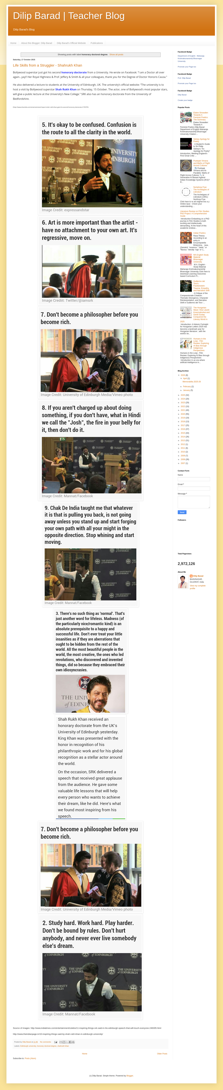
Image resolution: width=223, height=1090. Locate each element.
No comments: (46, 1042)
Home (13, 43)
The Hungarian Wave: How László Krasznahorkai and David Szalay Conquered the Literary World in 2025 (195, 315)
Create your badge (185, 100)
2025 (183, 395)
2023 (183, 402)
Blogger (130, 1076)
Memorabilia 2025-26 (192, 382)
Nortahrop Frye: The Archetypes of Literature (201, 189)
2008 (183, 459)
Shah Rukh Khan (66, 89)
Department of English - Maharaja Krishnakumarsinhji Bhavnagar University (191, 58)
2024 (183, 399)
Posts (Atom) (30, 1058)
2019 (183, 418)
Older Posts (162, 1054)
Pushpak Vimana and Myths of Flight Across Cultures (201, 163)
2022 (183, 406)
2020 (183, 414)
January (187, 390)
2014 (183, 437)
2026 (183, 375)
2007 (183, 463)
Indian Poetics (199, 233)
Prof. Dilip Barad (184, 78)
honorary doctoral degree (47, 1046)
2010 (183, 452)
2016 (183, 429)
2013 (183, 440)
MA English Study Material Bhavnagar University (201, 258)
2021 (183, 410)
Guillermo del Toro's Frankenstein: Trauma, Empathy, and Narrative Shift (201, 286)
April (185, 378)
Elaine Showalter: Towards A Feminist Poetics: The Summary (200, 116)
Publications (97, 43)
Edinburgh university (28, 1046)
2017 (183, 425)
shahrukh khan (63, 1046)
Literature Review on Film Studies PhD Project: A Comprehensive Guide (194, 213)
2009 (183, 456)
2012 (183, 444)
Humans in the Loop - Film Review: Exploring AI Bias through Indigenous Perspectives (201, 345)
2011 (183, 448)
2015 (183, 433)
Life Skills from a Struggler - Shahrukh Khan (47, 65)
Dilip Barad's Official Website (71, 43)
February (187, 386)
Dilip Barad (182, 95)
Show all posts (116, 54)
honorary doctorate (74, 72)
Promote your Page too (187, 67)
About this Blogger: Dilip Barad (36, 43)
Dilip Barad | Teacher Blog (69, 15)
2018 (183, 421)
